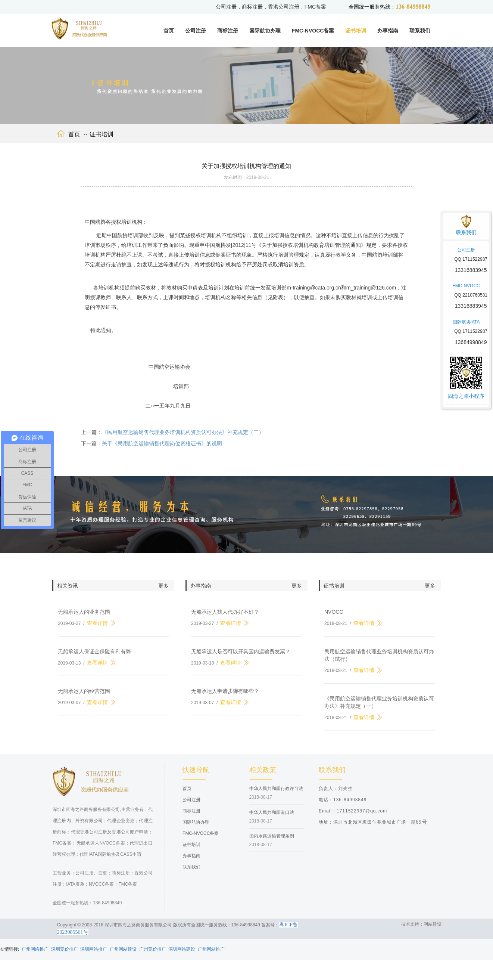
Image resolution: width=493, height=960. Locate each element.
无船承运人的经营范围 (84, 696)
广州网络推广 (35, 949)
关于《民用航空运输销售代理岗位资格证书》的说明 (162, 448)
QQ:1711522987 (470, 259)
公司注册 (195, 31)
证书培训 (355, 31)
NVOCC (333, 617)
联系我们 (419, 31)
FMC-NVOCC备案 (313, 31)
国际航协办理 (265, 31)
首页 (168, 31)
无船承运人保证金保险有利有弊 (94, 656)
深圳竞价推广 (64, 949)
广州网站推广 (211, 949)
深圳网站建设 (181, 949)
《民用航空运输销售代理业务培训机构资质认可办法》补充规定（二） (183, 437)
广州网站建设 (123, 949)
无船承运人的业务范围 (84, 617)
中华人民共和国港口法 (271, 817)
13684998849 (471, 342)
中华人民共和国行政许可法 (276, 793)
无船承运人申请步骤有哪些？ (225, 696)
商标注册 (227, 31)
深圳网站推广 (93, 949)
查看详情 (97, 628)
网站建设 (432, 924)
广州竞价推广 (152, 949)
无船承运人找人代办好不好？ (225, 617)
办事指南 (387, 31)
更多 (163, 591)
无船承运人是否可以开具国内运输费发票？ (240, 656)
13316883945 (471, 270)
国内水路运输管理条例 (271, 840)
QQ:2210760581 (470, 295)
